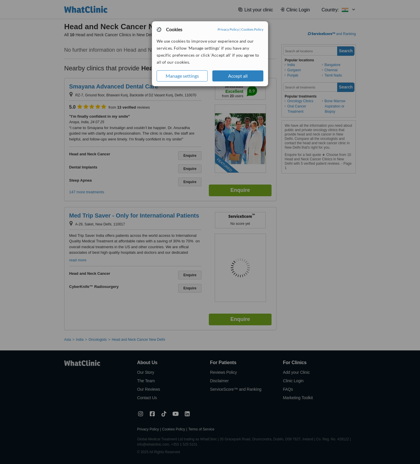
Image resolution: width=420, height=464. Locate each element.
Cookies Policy (252, 29)
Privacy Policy (228, 29)
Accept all (238, 76)
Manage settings (182, 76)
